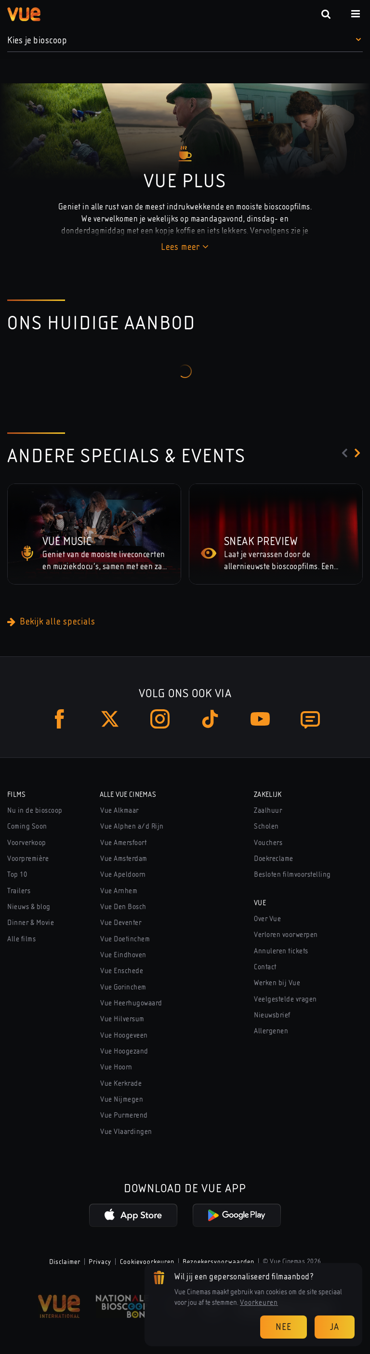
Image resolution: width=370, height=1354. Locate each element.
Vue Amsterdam (123, 858)
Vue (260, 902)
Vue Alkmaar (119, 810)
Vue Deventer (120, 922)
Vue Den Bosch (123, 906)
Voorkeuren (259, 1302)
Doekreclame (273, 858)
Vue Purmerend (124, 1115)
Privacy (100, 1261)
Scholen (266, 826)
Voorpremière (28, 858)
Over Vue (267, 918)
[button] (185, 40)
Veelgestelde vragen (285, 999)
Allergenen (271, 1031)
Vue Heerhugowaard (131, 1003)
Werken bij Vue (277, 982)
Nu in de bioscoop (35, 810)
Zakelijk (268, 794)
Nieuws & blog (29, 906)
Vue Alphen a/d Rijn (132, 826)
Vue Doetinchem (125, 939)
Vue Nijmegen (121, 1099)
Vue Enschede (121, 970)
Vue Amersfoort (123, 842)
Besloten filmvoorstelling (292, 874)
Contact (265, 967)
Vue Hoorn (116, 1067)
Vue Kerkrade (121, 1083)
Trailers (18, 890)
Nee (283, 1326)
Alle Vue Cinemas (128, 794)
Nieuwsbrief (272, 1015)
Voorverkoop (26, 842)
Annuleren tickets (281, 951)
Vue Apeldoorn (123, 874)
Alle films (21, 939)
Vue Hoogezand (124, 1051)
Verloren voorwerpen (286, 934)
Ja (334, 1326)
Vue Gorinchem (123, 987)
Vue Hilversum (122, 1019)
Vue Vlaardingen (126, 1131)
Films (16, 794)
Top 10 (17, 874)
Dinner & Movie (30, 922)
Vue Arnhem (118, 890)
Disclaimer (64, 1261)
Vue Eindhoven (123, 954)
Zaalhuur (268, 810)
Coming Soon (27, 826)
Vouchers (268, 842)
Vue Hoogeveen (124, 1035)
